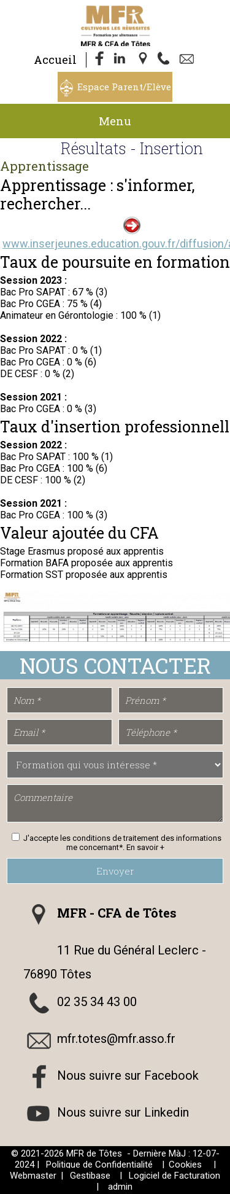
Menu (115, 121)
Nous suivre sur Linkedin (123, 1112)
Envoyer (115, 871)
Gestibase (90, 1175)
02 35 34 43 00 (97, 1001)
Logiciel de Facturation (174, 1175)
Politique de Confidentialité (99, 1164)
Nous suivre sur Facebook (128, 1075)
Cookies (185, 1164)
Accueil (55, 59)
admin (120, 1186)
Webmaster (33, 1175)
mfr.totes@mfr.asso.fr (116, 1038)
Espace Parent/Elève (124, 86)
